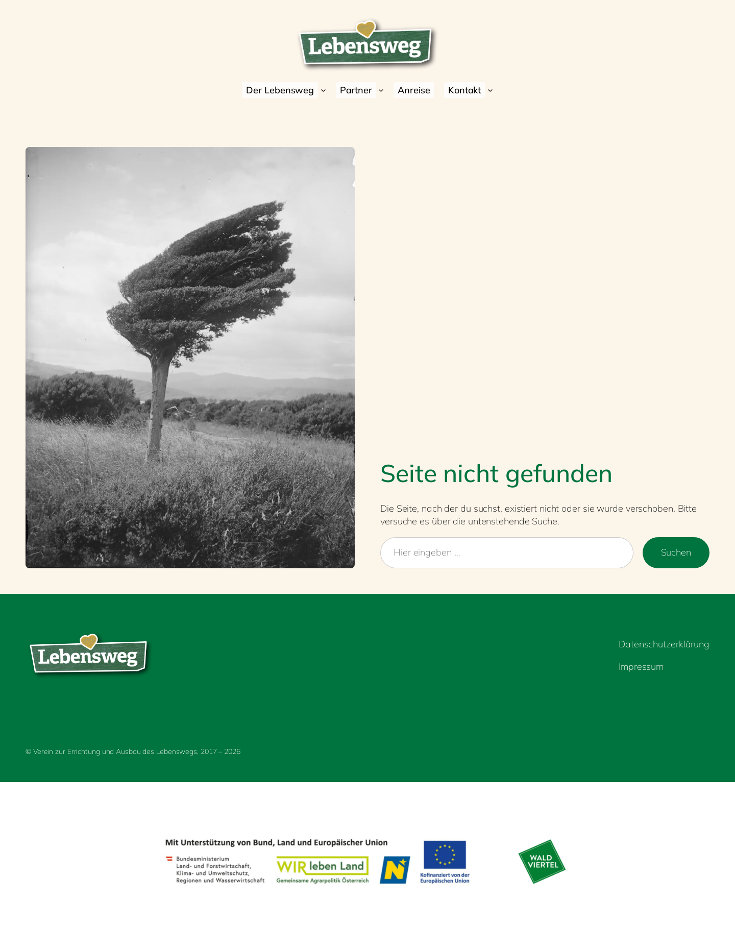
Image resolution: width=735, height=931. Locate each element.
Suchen (676, 552)
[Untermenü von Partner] (381, 90)
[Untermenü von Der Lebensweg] (323, 90)
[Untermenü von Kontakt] (490, 90)
